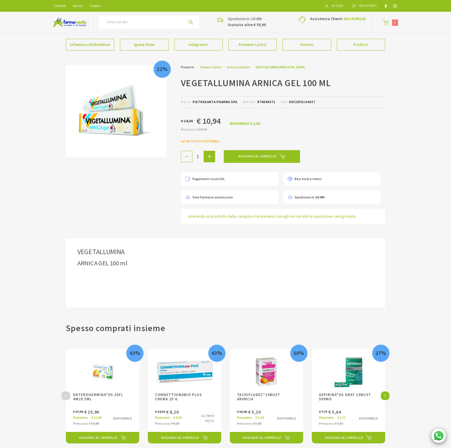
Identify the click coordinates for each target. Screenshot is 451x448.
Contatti (60, 5)
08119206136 (354, 18)
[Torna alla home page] (69, 22)
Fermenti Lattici (252, 44)
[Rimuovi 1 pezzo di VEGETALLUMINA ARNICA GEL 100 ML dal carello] (186, 156)
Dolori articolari (238, 67)
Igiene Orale (144, 44)
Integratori (198, 44)
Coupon (95, 5)
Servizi (78, 5)
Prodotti (360, 44)
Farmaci (307, 44)
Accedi (333, 6)
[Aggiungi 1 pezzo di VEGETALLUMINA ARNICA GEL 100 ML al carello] (209, 156)
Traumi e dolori (210, 67)
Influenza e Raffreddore (90, 44)
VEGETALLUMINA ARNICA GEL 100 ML (280, 67)
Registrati (364, 6)
